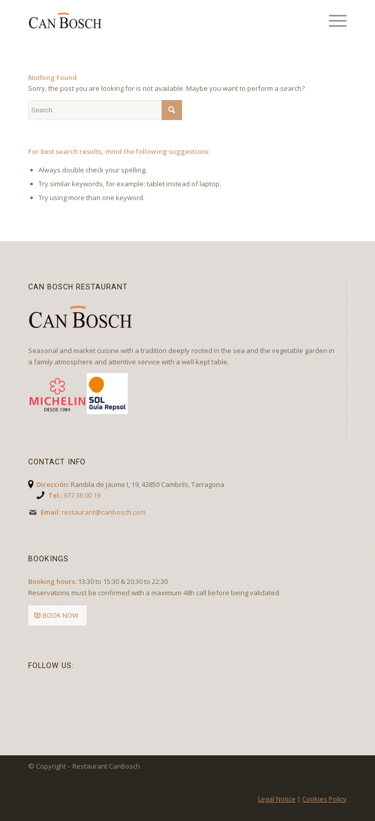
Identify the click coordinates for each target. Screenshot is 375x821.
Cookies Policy (324, 799)
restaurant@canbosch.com (104, 512)
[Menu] (333, 20)
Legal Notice (276, 799)
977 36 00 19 (82, 495)
